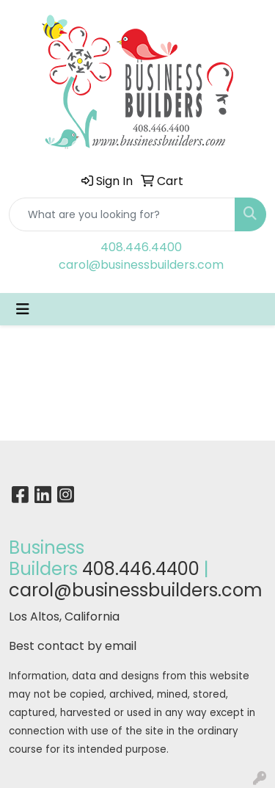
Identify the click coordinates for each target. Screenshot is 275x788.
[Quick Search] (122, 214)
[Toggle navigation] (22, 309)
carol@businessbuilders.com (141, 264)
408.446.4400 (141, 247)
